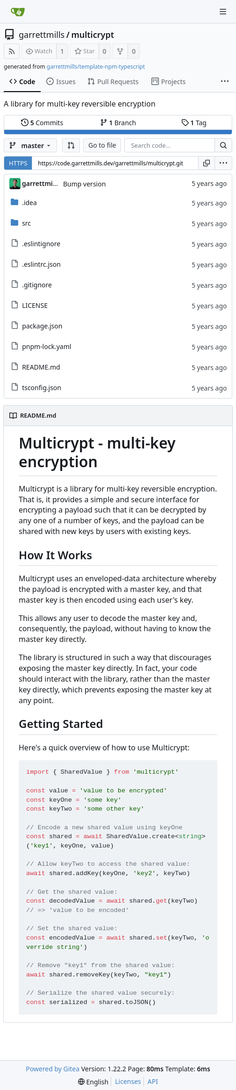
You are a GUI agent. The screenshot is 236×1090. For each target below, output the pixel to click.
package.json (42, 325)
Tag (194, 122)
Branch (118, 122)
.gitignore (37, 284)
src (26, 223)
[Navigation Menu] (223, 11)
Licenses (128, 1081)
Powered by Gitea (52, 1068)
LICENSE (35, 305)
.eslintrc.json (41, 264)
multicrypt (92, 34)
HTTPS (18, 163)
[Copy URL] (206, 163)
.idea (29, 202)
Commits (42, 122)
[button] (71, 145)
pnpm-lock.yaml (46, 346)
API (153, 1081)
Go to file (102, 145)
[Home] (18, 11)
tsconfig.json (41, 387)
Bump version (84, 183)
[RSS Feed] (12, 51)
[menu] (223, 163)
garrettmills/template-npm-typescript (96, 67)
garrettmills (41, 34)
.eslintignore (41, 243)
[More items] (224, 81)
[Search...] (223, 145)
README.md (41, 367)
